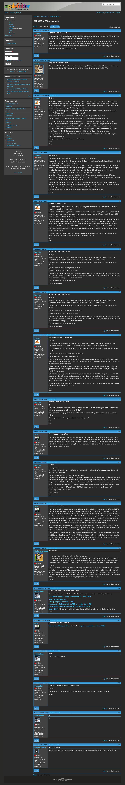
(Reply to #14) (55, 620)
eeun (36, 63)
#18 (119, 713)
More (29, 96)
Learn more (8, 35)
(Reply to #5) (51, 249)
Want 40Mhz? (53, 609)
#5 (119, 201)
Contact (118, 13)
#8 (119, 335)
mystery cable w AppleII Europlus (17, 79)
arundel (37, 33)
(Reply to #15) (55, 651)
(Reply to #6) (51, 292)
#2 (119, 60)
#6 (119, 249)
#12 (119, 503)
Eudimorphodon (41, 551)
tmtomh (37, 98)
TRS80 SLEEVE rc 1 (12, 125)
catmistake (39, 591)
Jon (36, 434)
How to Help (18, 173)
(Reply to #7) (51, 335)
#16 (119, 651)
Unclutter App (22, 71)
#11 (119, 462)
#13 (119, 548)
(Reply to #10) (52, 462)
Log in (35, 26)
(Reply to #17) (55, 713)
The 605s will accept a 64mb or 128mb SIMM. (70, 596)
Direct (12, 71)
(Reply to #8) (52, 399)
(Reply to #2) (54, 95)
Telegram (12, 33)
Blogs (8, 136)
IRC (10, 22)
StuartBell (38, 686)
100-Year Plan (109, 13)
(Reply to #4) (52, 201)
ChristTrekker (40, 748)
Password (9, 56)
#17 (119, 683)
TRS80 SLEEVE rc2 (13, 81)
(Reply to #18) (54, 745)
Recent (18, 13)
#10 (119, 431)
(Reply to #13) (55, 588)
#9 (119, 399)
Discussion (44, 16)
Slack (10, 31)
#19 (119, 745)
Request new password (14, 61)
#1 (119, 30)
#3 (119, 95)
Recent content (11, 43)
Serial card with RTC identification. (17, 89)
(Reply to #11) (52, 503)
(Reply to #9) (52, 431)
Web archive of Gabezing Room (59, 626)
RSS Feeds (10, 140)
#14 (119, 588)
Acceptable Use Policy (13, 145)
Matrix (11, 24)
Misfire (11, 28)
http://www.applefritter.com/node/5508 (92, 626)
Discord (11, 26)
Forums (12, 13)
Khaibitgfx (9, 106)
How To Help (100, 13)
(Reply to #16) (55, 683)
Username (9, 51)
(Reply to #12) (52, 548)
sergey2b (8, 122)
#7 (119, 292)
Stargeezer (9, 115)
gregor (8, 111)
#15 (119, 620)
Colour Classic (54, 16)
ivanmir (37, 252)
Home (6, 13)
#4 (119, 152)
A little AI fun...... (10, 113)
